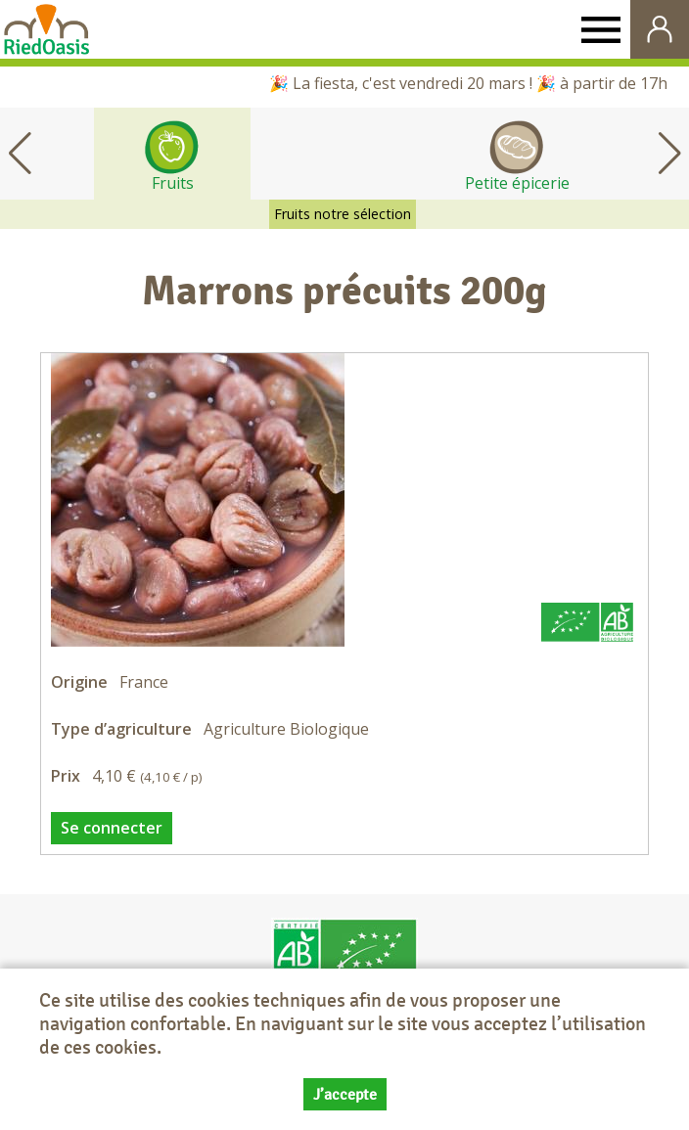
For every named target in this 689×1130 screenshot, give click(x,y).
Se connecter (111, 827)
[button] (669, 154)
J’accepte (345, 1095)
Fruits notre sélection (342, 213)
